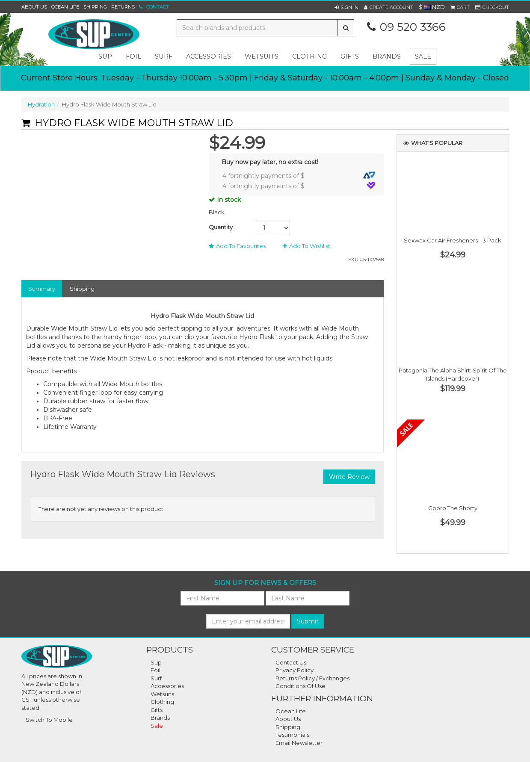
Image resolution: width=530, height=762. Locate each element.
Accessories (167, 685)
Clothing (162, 701)
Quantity (221, 227)
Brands (387, 56)
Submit (308, 621)
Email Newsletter (299, 742)
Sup (156, 662)
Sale (423, 56)
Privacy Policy (294, 670)
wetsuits (261, 56)
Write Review (349, 477)
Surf (156, 678)
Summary (41, 288)
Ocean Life (65, 7)
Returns (123, 7)
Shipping (95, 7)
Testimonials (292, 734)
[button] (346, 7)
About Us (34, 7)
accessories (208, 56)
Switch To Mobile (49, 719)
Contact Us (290, 662)
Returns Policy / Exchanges (312, 678)
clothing (309, 56)
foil (133, 56)
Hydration (41, 104)
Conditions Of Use (300, 685)
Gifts (157, 709)
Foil (155, 670)
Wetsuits (162, 694)
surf (163, 56)
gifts (350, 56)
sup (105, 56)
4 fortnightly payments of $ (299, 175)
